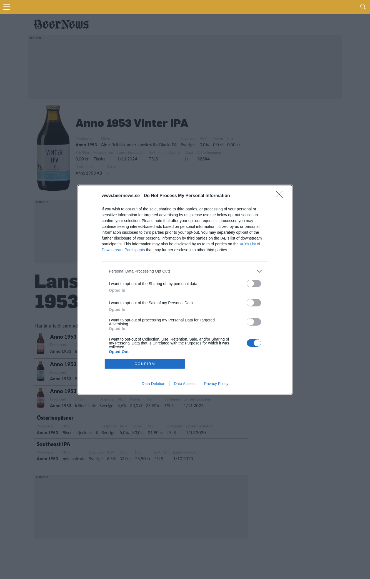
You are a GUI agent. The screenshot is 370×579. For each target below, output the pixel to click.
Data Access (185, 383)
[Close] (281, 196)
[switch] (254, 283)
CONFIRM (144, 364)
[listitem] (185, 271)
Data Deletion (153, 383)
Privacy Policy (216, 383)
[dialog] (185, 289)
